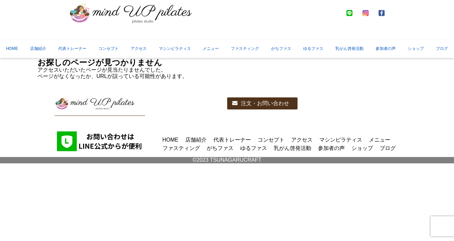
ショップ (416, 49)
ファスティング (245, 49)
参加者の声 (386, 49)
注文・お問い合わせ (260, 103)
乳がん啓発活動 (349, 49)
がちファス (281, 49)
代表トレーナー (72, 49)
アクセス (139, 49)
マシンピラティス (175, 49)
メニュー (211, 49)
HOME (12, 49)
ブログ (442, 49)
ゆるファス (313, 49)
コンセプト (109, 49)
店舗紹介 (38, 49)
